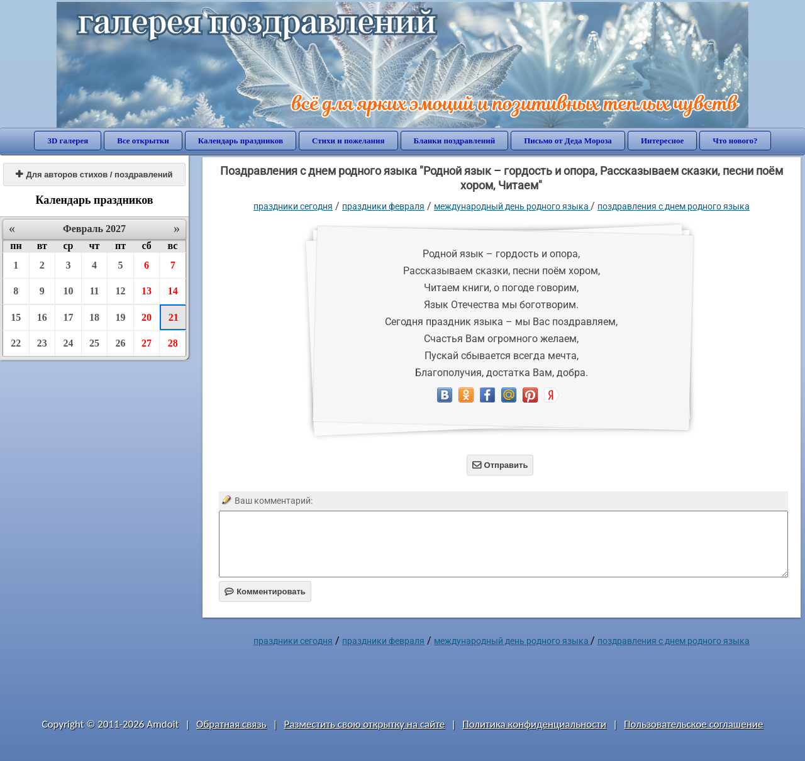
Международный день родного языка (512, 206)
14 (173, 291)
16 (42, 317)
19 (121, 317)
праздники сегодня (293, 206)
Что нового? (735, 140)
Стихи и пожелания (348, 140)
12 (121, 291)
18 (94, 317)
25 (94, 343)
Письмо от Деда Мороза (568, 140)
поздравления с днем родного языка (673, 206)
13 (147, 291)
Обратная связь (231, 724)
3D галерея (67, 140)
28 (173, 343)
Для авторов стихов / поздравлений (94, 174)
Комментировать (265, 591)
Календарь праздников (240, 140)
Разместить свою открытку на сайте (364, 724)
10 (68, 291)
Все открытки (143, 140)
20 (147, 317)
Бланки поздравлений (455, 140)
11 (94, 291)
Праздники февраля (383, 206)
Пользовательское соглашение (693, 724)
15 (16, 317)
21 (174, 317)
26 (121, 343)
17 (68, 317)
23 (42, 343)
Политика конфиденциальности (534, 724)
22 (16, 343)
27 (147, 343)
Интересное (662, 140)
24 (68, 343)
